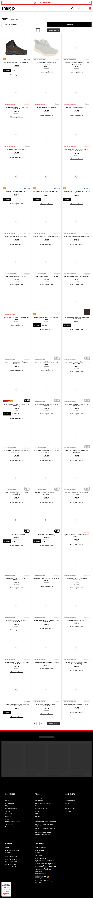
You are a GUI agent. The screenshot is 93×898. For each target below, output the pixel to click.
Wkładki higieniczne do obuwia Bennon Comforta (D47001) (76, 663)
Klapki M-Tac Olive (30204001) (46, 535)
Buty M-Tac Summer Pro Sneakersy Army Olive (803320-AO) (16, 405)
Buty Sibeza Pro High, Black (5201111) (76, 107)
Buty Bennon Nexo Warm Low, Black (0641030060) (46, 705)
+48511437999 (13, 859)
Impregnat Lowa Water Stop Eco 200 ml (16, 191)
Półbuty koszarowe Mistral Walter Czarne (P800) (76, 704)
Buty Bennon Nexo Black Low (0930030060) (76, 236)
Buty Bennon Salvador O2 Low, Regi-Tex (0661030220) (16, 621)
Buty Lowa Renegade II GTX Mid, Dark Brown (16, 62)
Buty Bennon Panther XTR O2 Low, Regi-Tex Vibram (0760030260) (46, 451)
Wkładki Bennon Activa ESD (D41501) (76, 620)
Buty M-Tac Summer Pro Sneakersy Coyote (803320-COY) (46, 405)
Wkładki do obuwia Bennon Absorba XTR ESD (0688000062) (46, 621)
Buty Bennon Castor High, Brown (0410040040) (46, 578)
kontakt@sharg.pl (14, 867)
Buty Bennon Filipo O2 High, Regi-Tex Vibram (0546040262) (16, 663)
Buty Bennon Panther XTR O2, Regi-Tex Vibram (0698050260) (76, 535)
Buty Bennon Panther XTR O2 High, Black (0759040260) (16, 108)
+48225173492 (13, 862)
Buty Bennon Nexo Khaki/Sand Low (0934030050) (46, 63)
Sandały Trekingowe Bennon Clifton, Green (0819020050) (16, 362)
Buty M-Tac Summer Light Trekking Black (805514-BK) (46, 493)
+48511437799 (13, 856)
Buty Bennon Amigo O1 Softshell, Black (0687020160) (76, 579)
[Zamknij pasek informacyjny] (89, 3)
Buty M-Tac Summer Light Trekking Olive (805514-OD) (76, 451)
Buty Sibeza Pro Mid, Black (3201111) (16, 149)
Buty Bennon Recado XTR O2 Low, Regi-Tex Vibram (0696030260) (16, 451)
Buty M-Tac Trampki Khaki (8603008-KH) (46, 362)
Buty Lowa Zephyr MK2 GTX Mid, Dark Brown (16, 317)
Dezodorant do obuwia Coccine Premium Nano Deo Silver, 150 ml (76, 318)
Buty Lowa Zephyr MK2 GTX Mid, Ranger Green (46, 236)
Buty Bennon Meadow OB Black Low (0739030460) (16, 579)
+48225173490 (12, 864)
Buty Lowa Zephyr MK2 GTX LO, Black (16, 276)
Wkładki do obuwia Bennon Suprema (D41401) (46, 662)
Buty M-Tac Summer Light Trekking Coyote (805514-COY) (16, 493)
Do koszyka (7, 70)
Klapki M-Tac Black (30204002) (16, 535)
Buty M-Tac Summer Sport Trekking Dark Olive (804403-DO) (76, 362)
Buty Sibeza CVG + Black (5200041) (46, 107)
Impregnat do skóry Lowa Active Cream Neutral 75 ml (77, 192)
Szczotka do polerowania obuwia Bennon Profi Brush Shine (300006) (16, 705)
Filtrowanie (69, 24)
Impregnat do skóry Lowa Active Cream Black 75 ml (46, 192)
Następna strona (52, 30)
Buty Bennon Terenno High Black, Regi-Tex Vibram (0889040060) (76, 150)
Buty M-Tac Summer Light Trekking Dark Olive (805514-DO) (76, 405)
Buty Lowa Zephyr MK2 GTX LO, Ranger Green (76, 276)
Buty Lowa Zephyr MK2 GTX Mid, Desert (16, 236)
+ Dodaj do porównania (16, 75)
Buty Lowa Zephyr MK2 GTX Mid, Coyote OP (46, 317)
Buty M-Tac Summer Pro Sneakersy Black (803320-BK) (76, 493)
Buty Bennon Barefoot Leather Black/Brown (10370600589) (76, 63)
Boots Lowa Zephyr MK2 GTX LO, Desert (46, 276)
